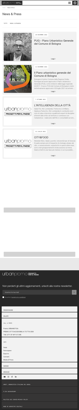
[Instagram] (8, 377)
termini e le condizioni (18, 297)
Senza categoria (15, 23)
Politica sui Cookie (10, 399)
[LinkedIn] (16, 377)
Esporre (6, 353)
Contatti (6, 356)
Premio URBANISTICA (10, 328)
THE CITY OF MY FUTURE (12, 334)
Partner (6, 366)
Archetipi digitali (15, 406)
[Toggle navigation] (47, 3)
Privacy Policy (23, 399)
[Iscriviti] (74, 292)
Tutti (5, 23)
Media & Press (8, 360)
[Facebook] (12, 377)
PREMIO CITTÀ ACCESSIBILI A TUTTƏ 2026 (18, 331)
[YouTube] (4, 377)
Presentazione (8, 310)
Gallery (6, 316)
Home (3, 7)
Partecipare (7, 350)
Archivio (6, 371)
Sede (5, 347)
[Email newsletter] (36, 292)
